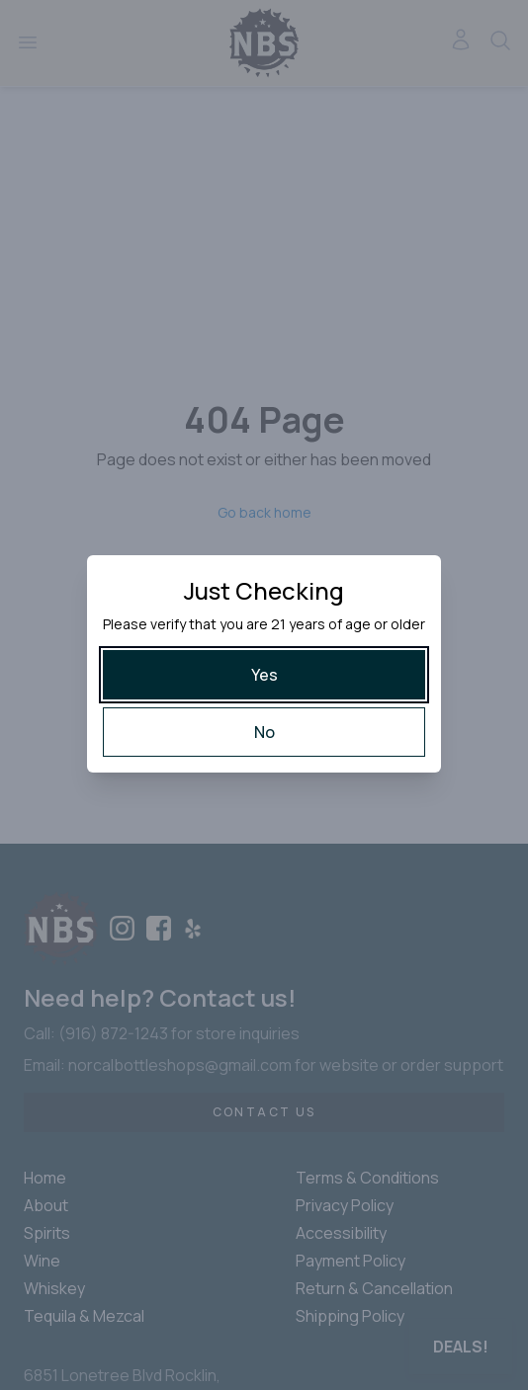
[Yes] (264, 674)
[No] (264, 732)
